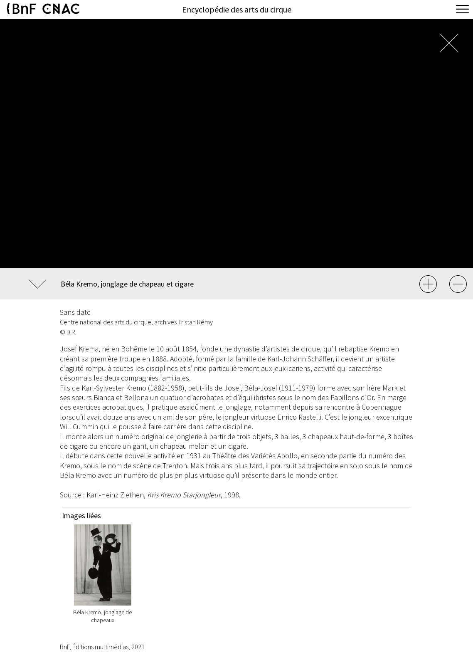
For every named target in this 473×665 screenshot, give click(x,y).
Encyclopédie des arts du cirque (236, 9)
